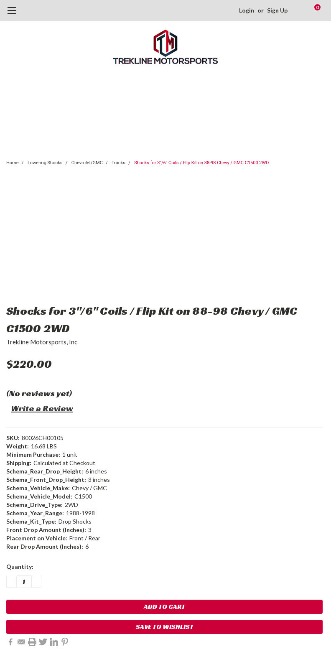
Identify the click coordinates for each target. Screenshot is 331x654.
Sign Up (277, 10)
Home (12, 162)
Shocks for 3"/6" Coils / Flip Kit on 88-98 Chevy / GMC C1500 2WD (201, 162)
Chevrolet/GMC (87, 162)
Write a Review (42, 408)
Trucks (118, 162)
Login (246, 10)
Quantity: (19, 566)
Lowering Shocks (45, 162)
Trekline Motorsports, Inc (41, 342)
